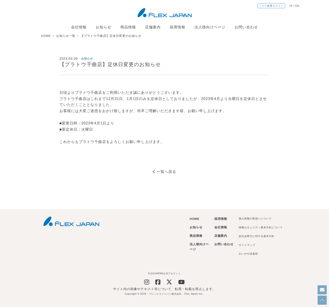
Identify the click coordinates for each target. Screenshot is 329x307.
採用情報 (177, 27)
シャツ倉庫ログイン (271, 5)
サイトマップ (247, 245)
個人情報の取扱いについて (255, 218)
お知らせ (103, 27)
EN (297, 5)
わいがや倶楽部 (248, 253)
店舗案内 (153, 27)
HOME (46, 36)
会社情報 (79, 27)
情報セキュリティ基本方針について (261, 227)
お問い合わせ (246, 27)
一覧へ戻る (164, 172)
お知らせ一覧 (65, 36)
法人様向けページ (210, 27)
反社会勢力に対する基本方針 (256, 236)
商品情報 (128, 27)
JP (291, 5)
